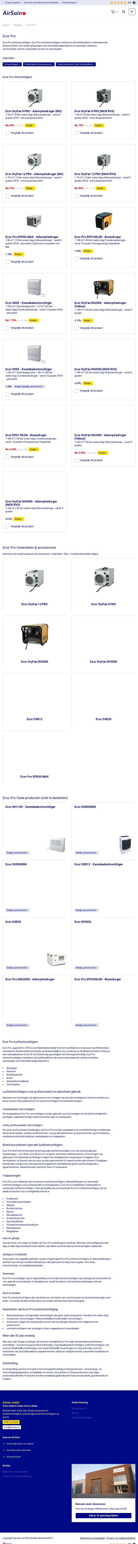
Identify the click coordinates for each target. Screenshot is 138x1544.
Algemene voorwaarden (15, 1471)
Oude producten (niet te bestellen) (75, 64)
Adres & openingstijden (103, 1515)
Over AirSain (9, 1480)
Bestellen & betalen (82, 1417)
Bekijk (30, 125)
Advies (75, 1413)
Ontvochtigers (12, 64)
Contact (7, 1485)
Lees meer (9, 58)
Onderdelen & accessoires (39, 64)
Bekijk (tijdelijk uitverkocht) (29, 386)
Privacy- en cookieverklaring (17, 1476)
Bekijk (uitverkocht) (17, 852)
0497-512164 (11, 1422)
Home (6, 25)
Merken (18, 25)
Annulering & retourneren (85, 1426)
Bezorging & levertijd (82, 1422)
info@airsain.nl (11, 1427)
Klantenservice (79, 1408)
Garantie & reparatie (82, 1431)
